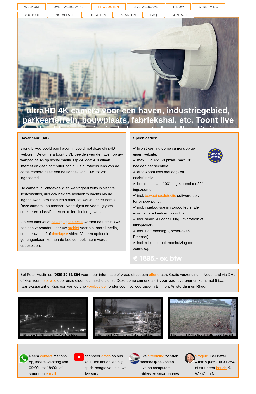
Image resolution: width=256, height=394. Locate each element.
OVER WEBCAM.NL (69, 7)
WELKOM (31, 7)
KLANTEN (128, 15)
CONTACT (179, 15)
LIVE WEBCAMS (145, 7)
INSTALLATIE (65, 15)
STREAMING (208, 7)
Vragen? (202, 356)
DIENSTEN (98, 15)
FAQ (153, 15)
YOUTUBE (32, 15)
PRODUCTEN (108, 7)
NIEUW (178, 7)
